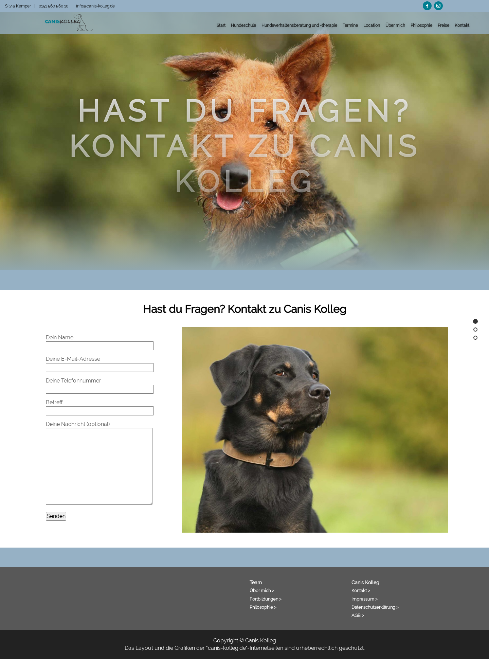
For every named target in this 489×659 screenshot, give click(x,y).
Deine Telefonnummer (100, 384)
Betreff (100, 406)
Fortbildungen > (266, 599)
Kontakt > (360, 590)
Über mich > (262, 590)
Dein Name (100, 341)
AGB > (357, 615)
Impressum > (364, 599)
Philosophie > (263, 607)
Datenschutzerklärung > (375, 607)
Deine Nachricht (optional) (99, 463)
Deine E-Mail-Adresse (100, 363)
